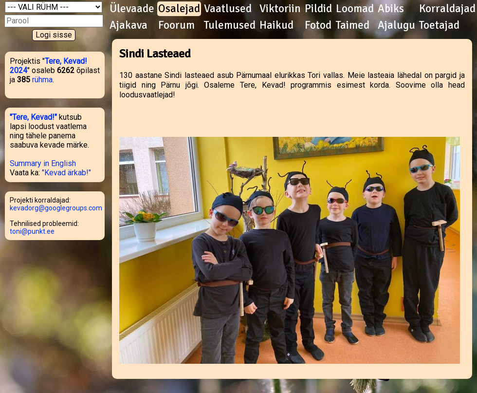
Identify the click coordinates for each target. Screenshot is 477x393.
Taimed (352, 25)
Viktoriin (280, 9)
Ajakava (128, 25)
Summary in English (43, 163)
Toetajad (439, 25)
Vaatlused (228, 9)
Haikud (276, 25)
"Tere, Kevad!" (33, 117)
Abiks (391, 9)
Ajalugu (396, 25)
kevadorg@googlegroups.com (56, 208)
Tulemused (230, 25)
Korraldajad (447, 9)
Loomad (355, 9)
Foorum (176, 25)
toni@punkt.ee (32, 231)
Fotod (318, 25)
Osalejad (179, 9)
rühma (42, 79)
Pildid (318, 9)
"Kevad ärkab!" (66, 172)
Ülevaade (132, 9)
